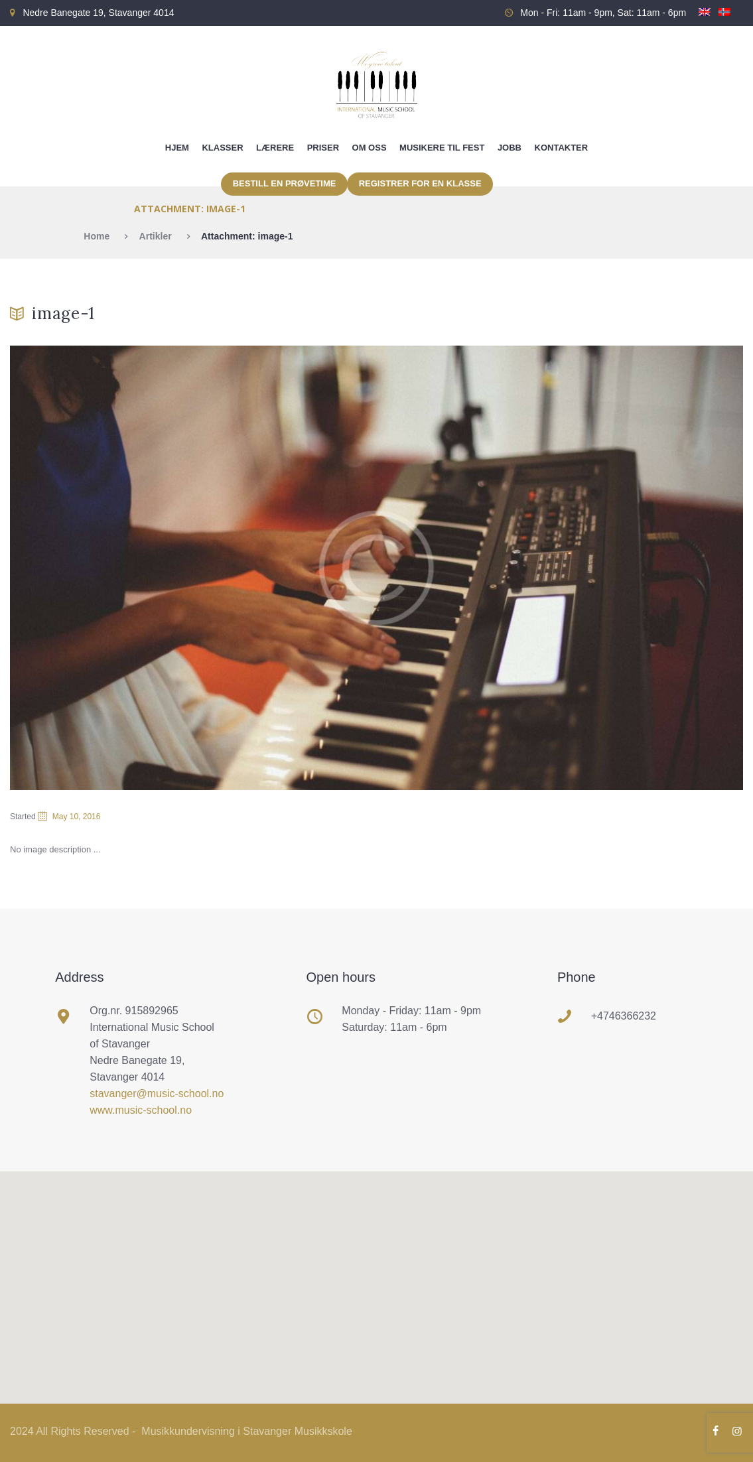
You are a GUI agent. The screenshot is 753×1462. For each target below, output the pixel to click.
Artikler (155, 236)
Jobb (509, 148)
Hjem (177, 148)
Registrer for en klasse (420, 183)
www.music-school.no (141, 1110)
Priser (323, 148)
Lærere (275, 148)
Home (96, 236)
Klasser (222, 148)
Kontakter (561, 148)
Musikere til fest (441, 148)
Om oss (369, 148)
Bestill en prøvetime (284, 183)
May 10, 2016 (76, 816)
